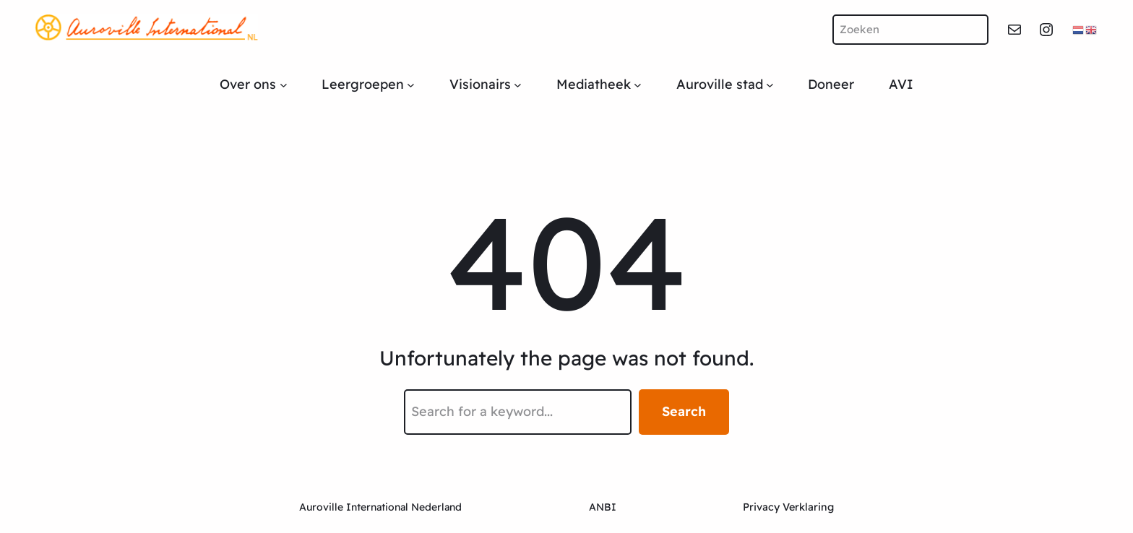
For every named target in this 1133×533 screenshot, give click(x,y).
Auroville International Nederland (380, 507)
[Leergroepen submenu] (411, 85)
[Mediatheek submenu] (638, 85)
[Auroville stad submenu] (770, 85)
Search (684, 411)
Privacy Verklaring (788, 507)
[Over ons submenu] (284, 85)
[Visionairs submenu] (518, 85)
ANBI (602, 507)
